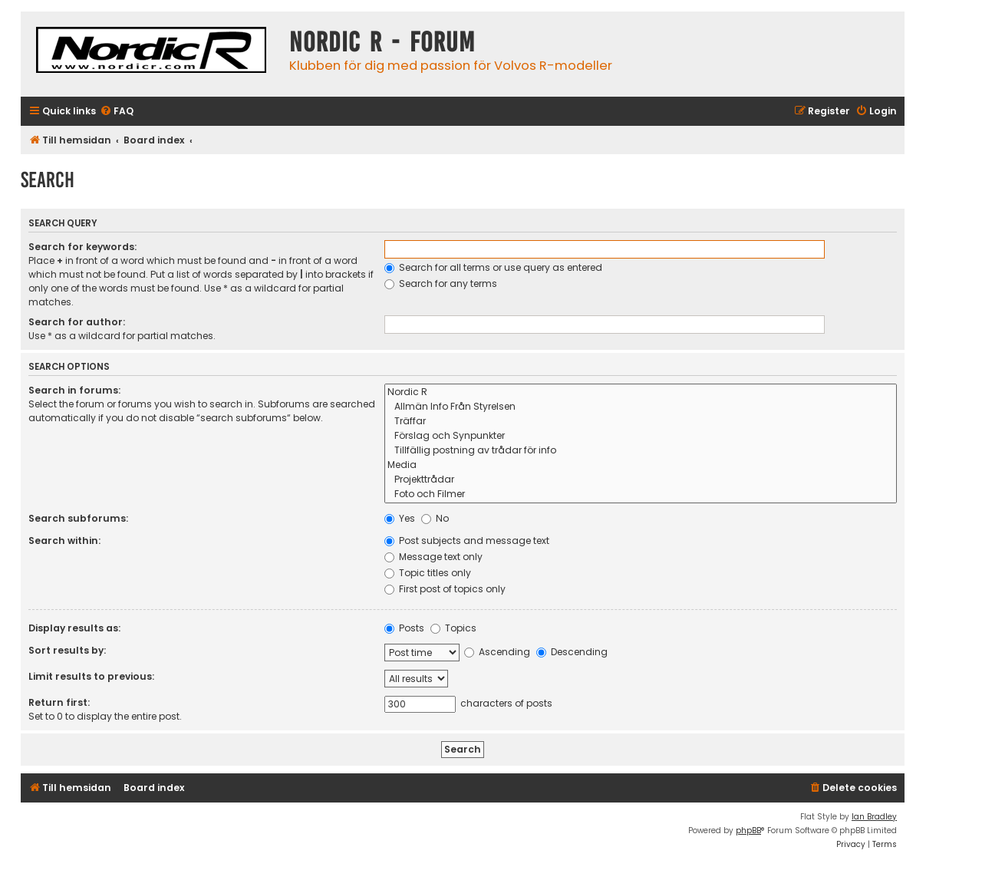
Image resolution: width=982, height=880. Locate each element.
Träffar (640, 421)
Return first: (59, 702)
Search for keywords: (82, 246)
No (435, 518)
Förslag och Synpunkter (640, 436)
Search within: (64, 540)
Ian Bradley (874, 816)
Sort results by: (67, 650)
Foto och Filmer (640, 494)
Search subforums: (78, 518)
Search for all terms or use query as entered (493, 267)
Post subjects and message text (466, 540)
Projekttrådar (640, 480)
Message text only (433, 556)
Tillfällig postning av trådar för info (640, 450)
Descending (572, 651)
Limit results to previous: (91, 676)
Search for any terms (440, 283)
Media (640, 465)
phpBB (748, 830)
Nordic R (640, 392)
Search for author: (76, 321)
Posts (404, 627)
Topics (453, 627)
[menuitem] (116, 111)
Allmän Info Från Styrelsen (640, 407)
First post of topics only (445, 588)
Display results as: (74, 627)
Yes (399, 518)
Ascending (497, 651)
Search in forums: (74, 390)
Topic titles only (427, 572)
